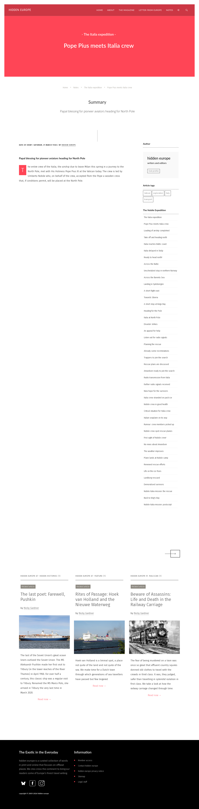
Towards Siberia (151, 297)
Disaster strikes (151, 324)
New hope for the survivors (156, 391)
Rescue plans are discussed (156, 364)
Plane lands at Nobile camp (156, 458)
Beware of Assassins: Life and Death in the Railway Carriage (151, 599)
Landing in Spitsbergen (154, 284)
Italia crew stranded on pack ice (158, 397)
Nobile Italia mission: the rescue (158, 491)
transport (148, 199)
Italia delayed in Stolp (153, 251)
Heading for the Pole (153, 311)
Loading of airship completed (156, 230)
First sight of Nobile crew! (155, 438)
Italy (168, 193)
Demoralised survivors (154, 484)
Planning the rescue (152, 344)
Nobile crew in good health (156, 404)
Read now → (44, 699)
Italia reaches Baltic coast (155, 244)
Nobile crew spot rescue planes (158, 431)
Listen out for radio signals (155, 337)
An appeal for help (152, 331)
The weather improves (154, 451)
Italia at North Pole (152, 317)
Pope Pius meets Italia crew (156, 224)
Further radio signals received (157, 384)
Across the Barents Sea (154, 277)
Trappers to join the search (156, 357)
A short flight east (151, 291)
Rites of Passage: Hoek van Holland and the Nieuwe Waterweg (97, 599)
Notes (76, 87)
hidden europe (69, 145)
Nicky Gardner (31, 608)
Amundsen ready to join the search (159, 371)
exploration (158, 193)
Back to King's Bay (152, 498)
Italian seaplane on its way (155, 418)
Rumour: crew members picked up (159, 424)
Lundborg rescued (152, 478)
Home (65, 87)
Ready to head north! (153, 257)
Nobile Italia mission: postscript (158, 504)
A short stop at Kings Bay (155, 304)
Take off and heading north (155, 237)
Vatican (147, 193)
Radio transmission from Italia (157, 377)
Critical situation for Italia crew (157, 411)
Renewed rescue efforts (154, 464)
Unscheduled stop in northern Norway (160, 270)
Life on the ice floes (152, 471)
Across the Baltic (151, 264)
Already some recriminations (156, 351)
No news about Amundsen (155, 444)
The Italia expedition (93, 87)
